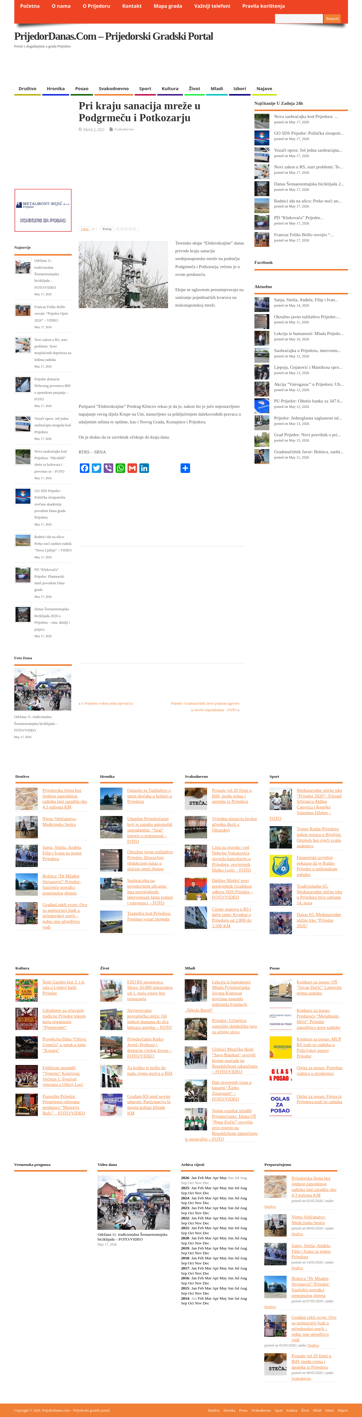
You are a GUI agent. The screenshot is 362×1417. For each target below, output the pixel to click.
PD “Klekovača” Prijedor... (298, 217)
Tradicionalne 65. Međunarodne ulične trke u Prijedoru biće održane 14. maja (319, 894)
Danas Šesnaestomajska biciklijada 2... (309, 183)
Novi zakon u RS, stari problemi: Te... (308, 166)
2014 (185, 1298)
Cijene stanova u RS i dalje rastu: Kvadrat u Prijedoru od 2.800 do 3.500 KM (231, 917)
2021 (185, 1228)
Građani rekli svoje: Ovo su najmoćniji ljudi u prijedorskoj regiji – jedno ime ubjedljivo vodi (65, 916)
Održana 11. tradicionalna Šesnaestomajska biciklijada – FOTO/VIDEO (47, 274)
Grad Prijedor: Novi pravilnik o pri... (307, 434)
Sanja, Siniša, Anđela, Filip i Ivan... (306, 299)
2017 (185, 1268)
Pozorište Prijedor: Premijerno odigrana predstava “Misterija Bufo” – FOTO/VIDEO (64, 1105)
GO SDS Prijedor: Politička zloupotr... (309, 133)
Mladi (217, 88)
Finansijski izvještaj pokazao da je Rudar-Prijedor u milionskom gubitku (317, 866)
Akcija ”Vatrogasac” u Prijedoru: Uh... (309, 384)
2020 (185, 1238)
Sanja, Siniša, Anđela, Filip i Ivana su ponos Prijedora (62, 853)
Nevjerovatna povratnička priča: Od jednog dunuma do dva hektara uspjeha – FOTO (149, 1019)
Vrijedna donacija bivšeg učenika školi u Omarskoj (234, 824)
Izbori (240, 88)
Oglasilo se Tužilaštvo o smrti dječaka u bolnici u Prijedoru (149, 796)
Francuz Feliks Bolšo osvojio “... (303, 234)
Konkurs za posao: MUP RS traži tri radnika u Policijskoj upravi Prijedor (319, 1047)
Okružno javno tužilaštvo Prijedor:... (307, 316)
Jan (194, 1177)
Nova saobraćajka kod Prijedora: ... (306, 116)
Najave (264, 88)
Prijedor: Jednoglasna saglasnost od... (308, 417)
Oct (191, 1193)
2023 (185, 1208)
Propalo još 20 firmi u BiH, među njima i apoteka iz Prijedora (231, 796)
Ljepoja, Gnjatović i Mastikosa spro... (308, 367)
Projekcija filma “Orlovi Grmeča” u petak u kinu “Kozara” (64, 1044)
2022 (185, 1218)
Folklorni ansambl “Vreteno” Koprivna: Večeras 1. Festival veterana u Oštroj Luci (63, 1076)
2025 (185, 1188)
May (223, 1177)
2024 (185, 1198)
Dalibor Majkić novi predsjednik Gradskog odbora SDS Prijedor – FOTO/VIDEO (232, 889)
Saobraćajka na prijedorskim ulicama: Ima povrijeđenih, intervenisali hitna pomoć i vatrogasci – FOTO (150, 892)
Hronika (56, 88)
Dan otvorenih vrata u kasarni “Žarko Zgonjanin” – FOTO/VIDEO (231, 1091)
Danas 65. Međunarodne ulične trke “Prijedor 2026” (319, 920)
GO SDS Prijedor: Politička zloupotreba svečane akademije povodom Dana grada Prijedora (50, 504)
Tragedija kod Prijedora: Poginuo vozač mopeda (149, 916)
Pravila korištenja (263, 6)
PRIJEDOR (50, 1197)
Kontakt (132, 6)
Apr (215, 1177)
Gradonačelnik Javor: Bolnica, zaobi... (309, 451)
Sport (145, 88)
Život (194, 88)
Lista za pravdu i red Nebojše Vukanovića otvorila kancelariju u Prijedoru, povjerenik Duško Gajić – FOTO (231, 858)
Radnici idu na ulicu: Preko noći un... (307, 200)
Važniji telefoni (212, 6)
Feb (201, 1177)
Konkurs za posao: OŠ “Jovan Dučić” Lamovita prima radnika (319, 987)
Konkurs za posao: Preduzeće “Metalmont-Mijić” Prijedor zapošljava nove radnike (319, 1019)
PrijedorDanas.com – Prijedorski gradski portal (113, 36)
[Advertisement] (232, 67)
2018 (185, 1258)
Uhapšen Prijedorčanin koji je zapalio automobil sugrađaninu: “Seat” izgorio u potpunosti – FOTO (149, 830)
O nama (61, 6)
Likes (88, 228)
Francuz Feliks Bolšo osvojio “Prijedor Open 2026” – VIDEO (51, 313)
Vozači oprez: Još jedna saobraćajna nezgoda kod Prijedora (53, 425)
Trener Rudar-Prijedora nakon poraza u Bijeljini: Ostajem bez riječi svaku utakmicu (319, 837)
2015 (185, 1288)
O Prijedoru (96, 6)
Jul (236, 1188)
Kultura (170, 88)
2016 (185, 1278)
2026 (185, 1177)
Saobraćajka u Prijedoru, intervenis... (307, 350)
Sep (184, 1193)
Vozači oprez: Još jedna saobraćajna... (308, 150)
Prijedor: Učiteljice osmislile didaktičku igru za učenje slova (234, 1026)
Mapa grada (168, 6)
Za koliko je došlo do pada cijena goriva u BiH (150, 1070)
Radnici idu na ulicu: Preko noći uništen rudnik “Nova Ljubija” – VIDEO (53, 543)
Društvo (28, 88)
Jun (231, 1188)
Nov (198, 1193)
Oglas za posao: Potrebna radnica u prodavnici (320, 1070)
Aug (243, 1188)
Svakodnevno (114, 88)
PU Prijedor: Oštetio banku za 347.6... (308, 400)
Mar (208, 1177)
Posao (81, 88)
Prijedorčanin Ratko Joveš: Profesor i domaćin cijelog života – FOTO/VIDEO (149, 1047)
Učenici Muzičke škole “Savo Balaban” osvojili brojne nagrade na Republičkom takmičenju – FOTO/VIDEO (234, 1060)
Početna (30, 6)
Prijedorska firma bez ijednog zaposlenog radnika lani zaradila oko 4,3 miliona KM (65, 799)
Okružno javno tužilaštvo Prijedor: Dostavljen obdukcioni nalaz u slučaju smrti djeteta (150, 860)
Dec (206, 1193)
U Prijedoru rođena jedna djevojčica (107, 703)
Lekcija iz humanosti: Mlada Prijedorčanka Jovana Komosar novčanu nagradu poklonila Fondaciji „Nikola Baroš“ (218, 995)
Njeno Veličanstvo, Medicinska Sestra (60, 821)
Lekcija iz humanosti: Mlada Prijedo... (309, 333)
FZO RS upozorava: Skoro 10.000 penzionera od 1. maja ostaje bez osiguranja (150, 990)
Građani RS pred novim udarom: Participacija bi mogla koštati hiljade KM (149, 1105)
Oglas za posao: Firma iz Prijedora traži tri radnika (319, 1099)
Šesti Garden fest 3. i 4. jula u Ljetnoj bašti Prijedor (64, 987)
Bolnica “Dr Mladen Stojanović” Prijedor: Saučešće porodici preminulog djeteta (62, 884)
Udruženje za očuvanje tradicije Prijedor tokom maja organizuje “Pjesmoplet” (64, 1019)
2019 (185, 1248)
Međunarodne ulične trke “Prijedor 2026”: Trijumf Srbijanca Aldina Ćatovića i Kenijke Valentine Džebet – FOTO (306, 804)
